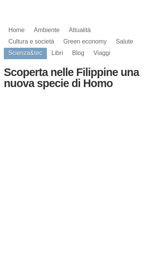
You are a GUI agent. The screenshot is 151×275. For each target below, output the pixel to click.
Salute (124, 41)
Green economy (85, 41)
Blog (78, 53)
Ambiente (47, 30)
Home (16, 30)
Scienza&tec (25, 53)
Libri (57, 53)
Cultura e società (31, 41)
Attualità (80, 30)
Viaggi (101, 53)
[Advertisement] (75, 160)
